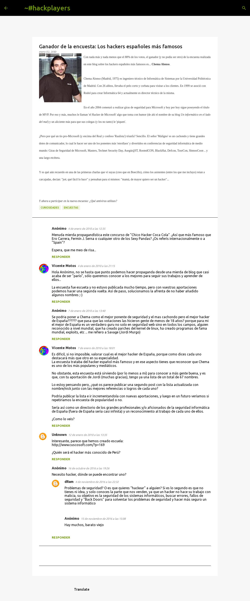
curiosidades (50, 207)
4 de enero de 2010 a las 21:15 (96, 265)
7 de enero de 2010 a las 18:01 (96, 348)
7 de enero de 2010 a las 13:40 (86, 310)
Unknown (59, 435)
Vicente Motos (64, 266)
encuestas (71, 207)
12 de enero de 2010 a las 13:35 (87, 434)
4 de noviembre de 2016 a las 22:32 (97, 481)
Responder (61, 256)
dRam (69, 482)
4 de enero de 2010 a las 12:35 (86, 228)
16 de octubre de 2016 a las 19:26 (88, 468)
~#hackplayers (47, 8)
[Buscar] (76, 8)
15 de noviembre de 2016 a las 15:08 (103, 518)
